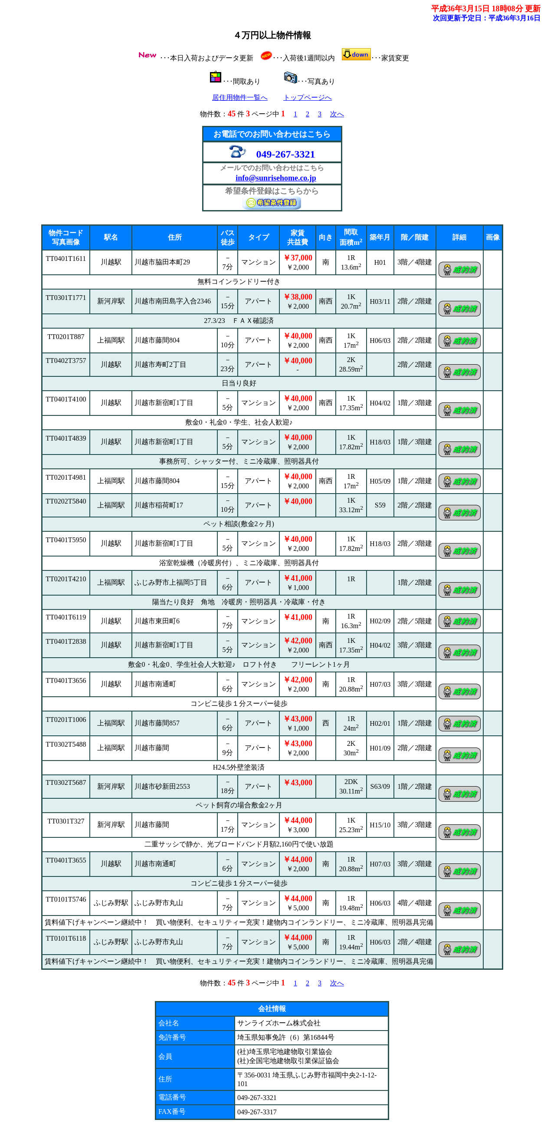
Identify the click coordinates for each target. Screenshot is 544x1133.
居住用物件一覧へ (240, 97)
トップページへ (307, 97)
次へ (337, 114)
